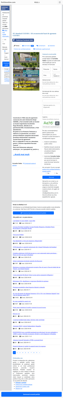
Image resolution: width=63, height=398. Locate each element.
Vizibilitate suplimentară (41, 49)
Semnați (51, 177)
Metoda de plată (4, 48)
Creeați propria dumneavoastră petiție (33, 213)
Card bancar (6, 58)
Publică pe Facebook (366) (22, 40)
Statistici (51, 46)
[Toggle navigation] (59, 2)
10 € (3, 44)
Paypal (6, 53)
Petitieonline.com (8, 2)
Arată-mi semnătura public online (50, 143)
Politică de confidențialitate (22, 49)
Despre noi (19, 388)
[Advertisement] (36, 18)
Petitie (16, 46)
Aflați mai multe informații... (6, 33)
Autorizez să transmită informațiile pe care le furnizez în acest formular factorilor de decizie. (52, 160)
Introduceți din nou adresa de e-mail (50, 92)
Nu (57, 173)
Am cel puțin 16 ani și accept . (51, 169)
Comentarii (41, 46)
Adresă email (46, 80)
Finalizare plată (6, 64)
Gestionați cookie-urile (22, 386)
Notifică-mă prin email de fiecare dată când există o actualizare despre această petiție (52, 150)
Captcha (44, 117)
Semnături (28, 46)
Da (48, 173)
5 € (5, 40)
